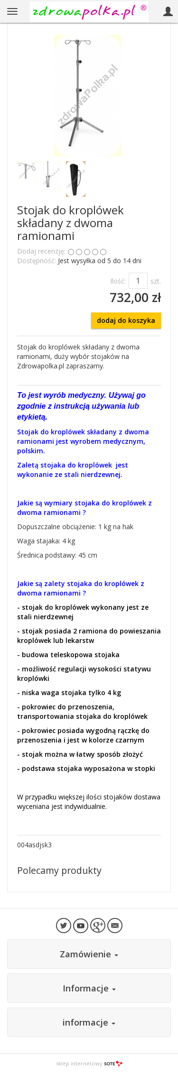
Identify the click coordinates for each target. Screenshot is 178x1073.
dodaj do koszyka (126, 320)
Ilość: (118, 280)
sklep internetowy (89, 1063)
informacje (89, 1022)
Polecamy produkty (59, 870)
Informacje (89, 988)
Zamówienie (89, 954)
